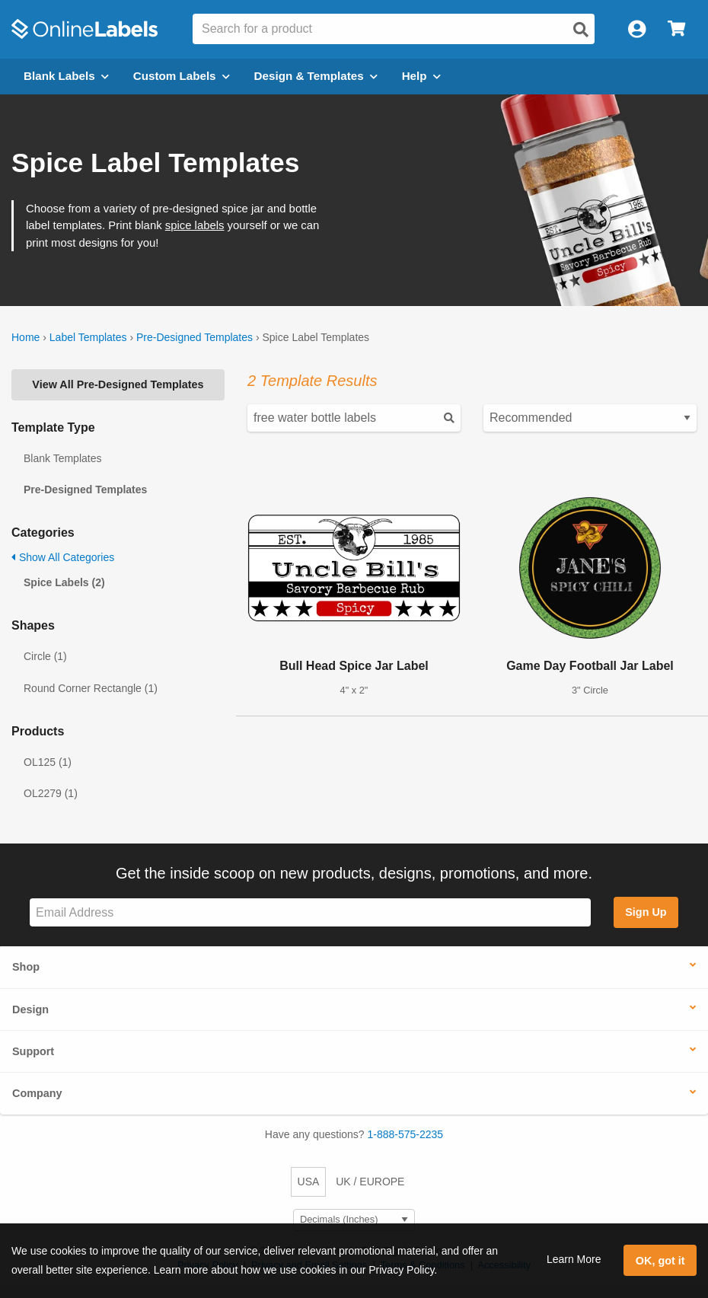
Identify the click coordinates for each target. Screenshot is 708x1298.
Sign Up (645, 912)
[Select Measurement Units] (354, 1220)
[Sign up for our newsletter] (310, 912)
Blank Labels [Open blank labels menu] (66, 75)
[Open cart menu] (676, 29)
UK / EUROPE (370, 1181)
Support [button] (33, 1051)
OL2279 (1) (51, 793)
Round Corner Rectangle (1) (91, 688)
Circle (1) (45, 656)
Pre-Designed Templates (194, 337)
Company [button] (37, 1093)
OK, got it (660, 1261)
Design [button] (30, 1009)
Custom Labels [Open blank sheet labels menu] (181, 75)
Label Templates (88, 337)
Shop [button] (26, 967)
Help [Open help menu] (421, 75)
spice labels (195, 225)
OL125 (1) (48, 762)
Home (25, 337)
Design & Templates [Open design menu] (316, 75)
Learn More (574, 1259)
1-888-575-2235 (406, 1134)
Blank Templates (62, 458)
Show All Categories (62, 557)
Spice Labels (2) (64, 582)
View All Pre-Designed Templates (117, 384)
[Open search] (581, 29)
